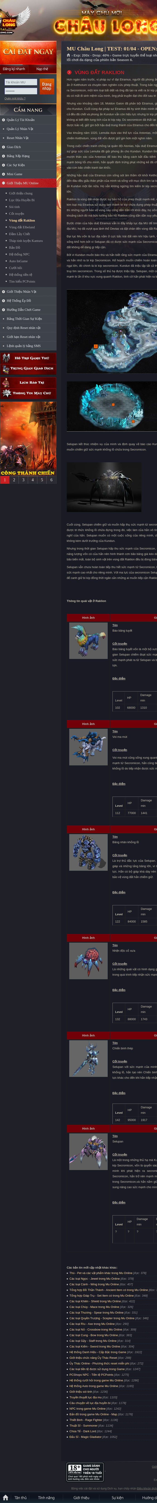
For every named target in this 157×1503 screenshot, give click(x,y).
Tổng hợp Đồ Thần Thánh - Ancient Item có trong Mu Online (108, 1290)
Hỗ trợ (28, 358)
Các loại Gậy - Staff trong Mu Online (93, 1341)
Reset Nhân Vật (18, 138)
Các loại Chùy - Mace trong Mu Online (94, 1307)
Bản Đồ (14, 247)
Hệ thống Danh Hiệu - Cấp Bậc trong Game (97, 1352)
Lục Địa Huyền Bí (22, 200)
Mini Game (14, 174)
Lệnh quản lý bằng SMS (24, 346)
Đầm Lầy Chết (19, 234)
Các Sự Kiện (16, 165)
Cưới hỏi (15, 268)
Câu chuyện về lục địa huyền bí (90, 1403)
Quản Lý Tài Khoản (21, 120)
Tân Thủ (20, 1497)
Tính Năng (46, 1497)
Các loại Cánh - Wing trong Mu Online (94, 1284)
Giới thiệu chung (21, 193)
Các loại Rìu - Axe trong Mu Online (92, 1324)
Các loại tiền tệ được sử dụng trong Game (97, 1369)
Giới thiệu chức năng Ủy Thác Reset (93, 1357)
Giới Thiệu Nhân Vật (21, 291)
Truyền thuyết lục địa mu (85, 1397)
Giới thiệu (81, 1497)
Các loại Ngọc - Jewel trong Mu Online (94, 1278)
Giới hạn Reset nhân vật (23, 337)
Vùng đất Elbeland (22, 227)
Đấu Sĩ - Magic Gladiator (85, 1437)
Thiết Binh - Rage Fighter (85, 1420)
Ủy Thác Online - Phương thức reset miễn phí (99, 1363)
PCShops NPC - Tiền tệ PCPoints (91, 1374)
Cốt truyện (16, 213)
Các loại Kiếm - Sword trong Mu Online (94, 1346)
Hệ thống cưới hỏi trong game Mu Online (96, 1380)
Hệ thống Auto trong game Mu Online (93, 1386)
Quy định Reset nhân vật (23, 328)
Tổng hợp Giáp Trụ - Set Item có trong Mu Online (101, 1295)
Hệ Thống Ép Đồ (19, 300)
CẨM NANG (28, 107)
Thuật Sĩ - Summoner (83, 1425)
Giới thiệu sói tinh (80, 1391)
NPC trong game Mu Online (87, 1408)
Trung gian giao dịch (28, 369)
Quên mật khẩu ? (15, 98)
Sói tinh (14, 207)
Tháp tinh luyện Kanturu (26, 241)
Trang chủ (69, 55)
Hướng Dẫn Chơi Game (23, 309)
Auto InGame (18, 261)
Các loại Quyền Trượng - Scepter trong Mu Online (102, 1318)
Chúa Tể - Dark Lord (82, 1431)
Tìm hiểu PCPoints (22, 281)
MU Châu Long (32, 20)
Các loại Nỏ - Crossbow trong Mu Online (95, 1329)
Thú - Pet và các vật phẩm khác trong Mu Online (100, 1273)
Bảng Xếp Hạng (18, 156)
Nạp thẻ (42, 68)
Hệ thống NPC (19, 254)
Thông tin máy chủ (28, 393)
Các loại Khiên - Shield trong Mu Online (95, 1301)
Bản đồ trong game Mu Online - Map (93, 1414)
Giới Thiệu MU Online (22, 183)
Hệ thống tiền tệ (20, 274)
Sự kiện (118, 1497)
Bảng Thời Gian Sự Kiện (24, 319)
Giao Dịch (14, 147)
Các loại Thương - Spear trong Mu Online (96, 1312)
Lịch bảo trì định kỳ (28, 382)
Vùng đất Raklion (22, 220)
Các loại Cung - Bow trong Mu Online (93, 1335)
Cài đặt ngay (28, 52)
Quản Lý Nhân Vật (20, 129)
